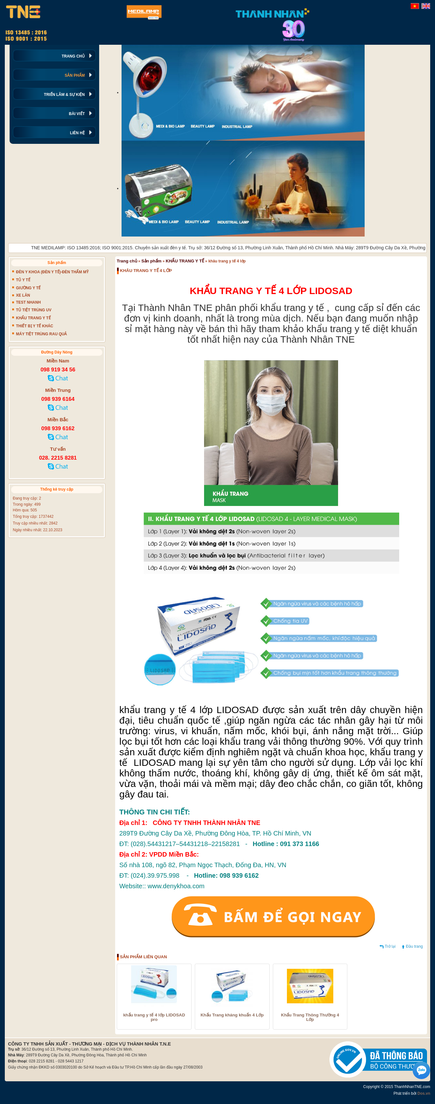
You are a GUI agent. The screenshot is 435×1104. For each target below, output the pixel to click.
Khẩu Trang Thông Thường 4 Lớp (310, 1017)
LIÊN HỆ (77, 133)
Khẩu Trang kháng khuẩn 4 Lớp (232, 1015)
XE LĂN (23, 295)
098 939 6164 (58, 399)
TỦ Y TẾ (23, 280)
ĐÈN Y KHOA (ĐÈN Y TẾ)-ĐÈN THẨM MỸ (52, 272)
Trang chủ (127, 261)
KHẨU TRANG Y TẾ (185, 261)
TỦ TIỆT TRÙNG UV (33, 310)
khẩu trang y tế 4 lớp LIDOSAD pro (154, 1017)
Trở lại (390, 946)
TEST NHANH (28, 302)
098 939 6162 (58, 428)
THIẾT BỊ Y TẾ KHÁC (34, 326)
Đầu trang (414, 946)
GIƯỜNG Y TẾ (28, 288)
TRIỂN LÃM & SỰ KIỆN (64, 94)
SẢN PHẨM (75, 75)
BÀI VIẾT (77, 114)
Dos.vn (423, 1093)
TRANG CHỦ (73, 56)
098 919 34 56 (58, 370)
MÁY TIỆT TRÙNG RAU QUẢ (41, 334)
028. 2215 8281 (58, 458)
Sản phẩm (151, 261)
